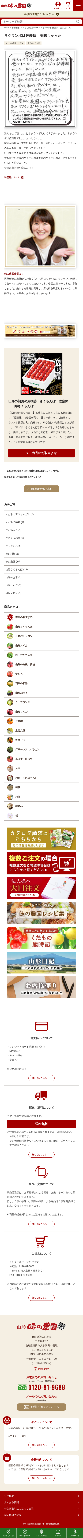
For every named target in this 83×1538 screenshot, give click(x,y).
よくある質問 (11, 1502)
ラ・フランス (22, 702)
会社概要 (9, 1495)
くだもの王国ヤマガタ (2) (20, 514)
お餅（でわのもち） (26, 777)
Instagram (43, 1369)
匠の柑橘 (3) (12, 553)
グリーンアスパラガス (27, 749)
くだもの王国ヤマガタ (14, 43)
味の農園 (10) (13, 561)
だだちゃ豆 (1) (13, 530)
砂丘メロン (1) (13, 593)
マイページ (58, 8)
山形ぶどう (21, 692)
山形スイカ (21, 645)
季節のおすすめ (23, 617)
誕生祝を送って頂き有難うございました (23, 477)
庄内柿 (19, 721)
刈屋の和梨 (21, 683)
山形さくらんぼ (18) (17, 569)
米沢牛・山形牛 (23, 759)
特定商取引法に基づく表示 (18, 1508)
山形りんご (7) (13, 585)
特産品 (19, 806)
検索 (78, 22)
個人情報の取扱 (12, 1515)
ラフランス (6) (13, 545)
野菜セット (21, 740)
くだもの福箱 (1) (15, 522)
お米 (17, 768)
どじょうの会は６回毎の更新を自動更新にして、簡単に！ (34, 471)
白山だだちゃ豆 (23, 655)
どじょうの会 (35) (15, 538)
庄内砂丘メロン (23, 636)
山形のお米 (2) (13, 577)
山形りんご (21, 711)
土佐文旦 (20, 730)
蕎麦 (17, 787)
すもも (19, 673)
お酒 (17, 796)
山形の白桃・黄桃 (25, 664)
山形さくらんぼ (34, 43)
